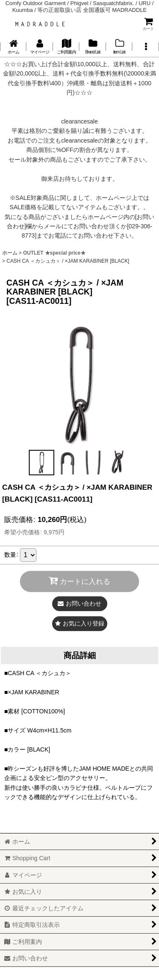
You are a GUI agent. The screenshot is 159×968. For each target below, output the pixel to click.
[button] (145, 46)
